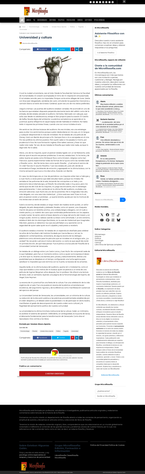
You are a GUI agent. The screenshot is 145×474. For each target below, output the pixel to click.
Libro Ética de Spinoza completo (108, 245)
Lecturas (88, 20)
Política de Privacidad (99, 445)
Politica (58, 331)
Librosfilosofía (60, 455)
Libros (28, 20)
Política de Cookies (117, 445)
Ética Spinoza (99, 20)
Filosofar (34, 331)
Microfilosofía (60, 458)
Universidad (74, 331)
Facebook (42, 49)
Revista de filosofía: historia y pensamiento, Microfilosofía (34, 472)
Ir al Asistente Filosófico (105, 53)
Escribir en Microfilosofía (106, 396)
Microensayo (42, 20)
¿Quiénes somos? (103, 391)
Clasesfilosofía (72, 455)
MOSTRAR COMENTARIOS (54, 373)
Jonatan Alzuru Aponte (46, 331)
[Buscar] (123, 200)
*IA (34, 20)
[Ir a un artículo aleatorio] (124, 1)
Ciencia (80, 20)
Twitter (61, 49)
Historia (52, 20)
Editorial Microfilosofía (110, 375)
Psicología (71, 20)
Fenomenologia (24, 331)
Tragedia (65, 331)
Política (61, 20)
